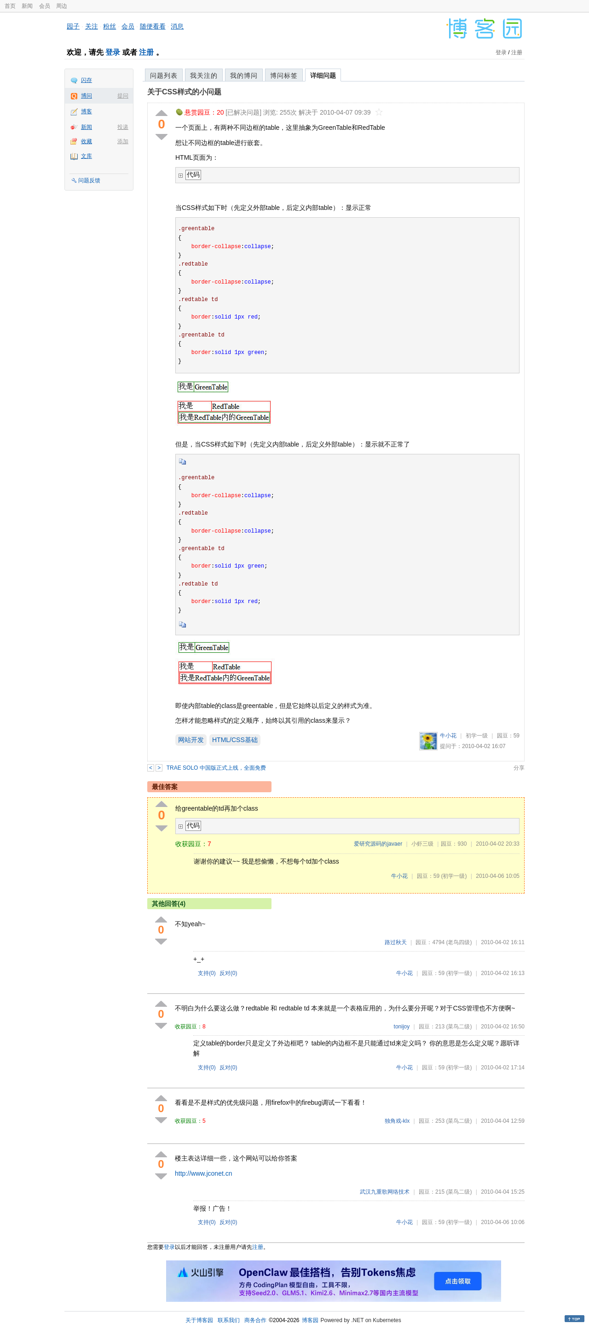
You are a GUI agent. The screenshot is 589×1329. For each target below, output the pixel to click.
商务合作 (255, 1320)
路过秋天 (396, 942)
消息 (177, 26)
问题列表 (164, 75)
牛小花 (448, 735)
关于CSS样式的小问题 (184, 92)
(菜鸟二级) (459, 1026)
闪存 (86, 80)
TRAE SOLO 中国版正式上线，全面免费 (216, 768)
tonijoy (402, 1026)
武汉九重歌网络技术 (385, 1192)
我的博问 (244, 75)
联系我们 (229, 1320)
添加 (122, 141)
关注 (91, 26)
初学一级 (477, 735)
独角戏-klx (397, 1121)
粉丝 (109, 26)
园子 (73, 26)
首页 (10, 6)
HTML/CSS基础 (235, 739)
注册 (146, 52)
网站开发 (191, 739)
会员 (44, 6)
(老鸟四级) (459, 942)
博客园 (310, 1320)
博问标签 (284, 75)
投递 (122, 127)
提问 (122, 96)
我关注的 (204, 75)
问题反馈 (89, 180)
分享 (519, 768)
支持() (207, 973)
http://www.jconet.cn (203, 1173)
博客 (86, 111)
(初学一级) (454, 876)
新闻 (27, 6)
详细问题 (323, 75)
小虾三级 (422, 844)
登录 (112, 52)
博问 (86, 96)
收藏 (86, 141)
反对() (228, 973)
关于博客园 (199, 1320)
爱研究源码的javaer (378, 844)
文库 (86, 156)
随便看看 (153, 26)
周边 (61, 6)
